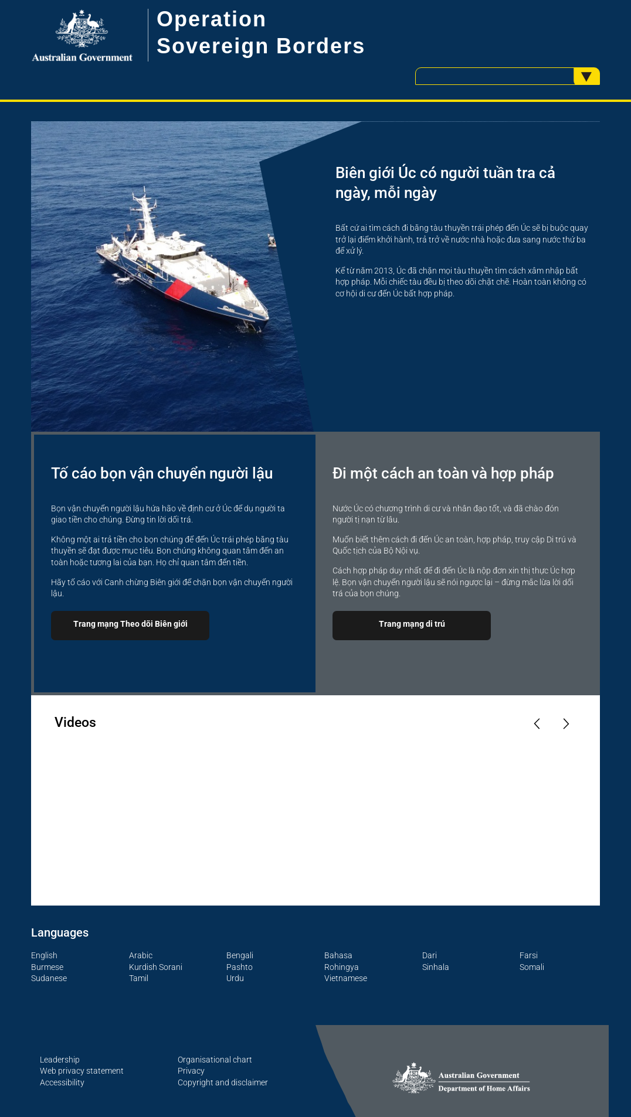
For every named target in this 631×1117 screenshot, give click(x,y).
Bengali (239, 955)
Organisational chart (215, 1059)
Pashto (239, 967)
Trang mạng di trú (412, 623)
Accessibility (62, 1082)
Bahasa (338, 955)
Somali (532, 967)
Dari (429, 955)
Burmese (47, 967)
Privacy (191, 1070)
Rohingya (341, 967)
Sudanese (49, 978)
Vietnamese (345, 978)
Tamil (138, 978)
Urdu (235, 978)
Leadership (60, 1059)
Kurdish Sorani (155, 967)
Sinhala (435, 967)
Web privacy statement (82, 1070)
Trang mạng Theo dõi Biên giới (130, 623)
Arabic (140, 955)
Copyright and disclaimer (223, 1082)
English (44, 955)
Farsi (529, 955)
